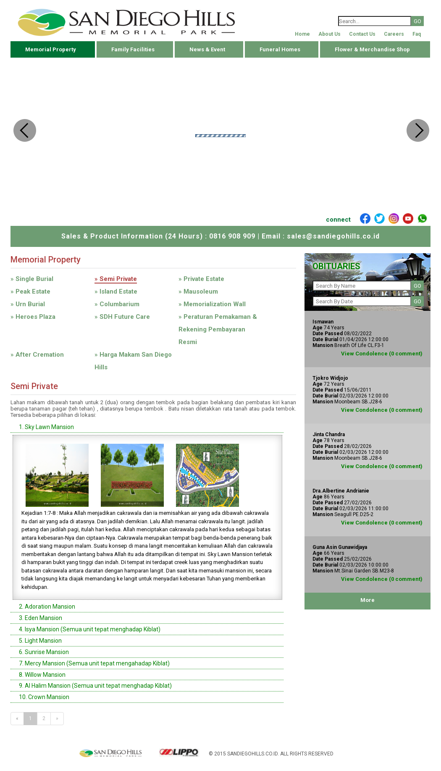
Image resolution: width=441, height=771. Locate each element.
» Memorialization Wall (212, 304)
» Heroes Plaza (32, 317)
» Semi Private (115, 279)
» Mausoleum (198, 291)
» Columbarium (116, 304)
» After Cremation (37, 354)
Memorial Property (50, 49)
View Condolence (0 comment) (382, 353)
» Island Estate (115, 291)
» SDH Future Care (122, 317)
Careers (394, 34)
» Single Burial (31, 279)
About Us (329, 34)
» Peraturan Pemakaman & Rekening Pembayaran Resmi (217, 329)
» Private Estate (201, 279)
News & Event (207, 49)
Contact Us (362, 34)
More (367, 600)
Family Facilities (133, 49)
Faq (416, 34)
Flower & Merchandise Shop (372, 49)
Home (302, 34)
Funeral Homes (280, 49)
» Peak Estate (30, 291)
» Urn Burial (27, 304)
